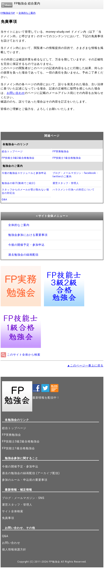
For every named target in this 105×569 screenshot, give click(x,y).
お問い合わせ (16, 93)
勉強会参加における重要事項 (28, 235)
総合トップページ (12, 151)
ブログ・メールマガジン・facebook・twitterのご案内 (76, 175)
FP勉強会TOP (8, 13)
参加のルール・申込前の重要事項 (24, 480)
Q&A (4, 199)
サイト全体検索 (12, 511)
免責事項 (8, 518)
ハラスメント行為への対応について (74, 189)
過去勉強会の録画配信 (23, 254)
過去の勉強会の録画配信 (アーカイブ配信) (31, 473)
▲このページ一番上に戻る (85, 365)
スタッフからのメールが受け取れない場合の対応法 (25, 191)
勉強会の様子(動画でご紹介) (18, 183)
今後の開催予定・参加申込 (26, 245)
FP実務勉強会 (61, 151)
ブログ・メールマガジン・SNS (23, 498)
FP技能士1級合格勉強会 (67, 157)
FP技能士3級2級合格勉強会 (18, 157)
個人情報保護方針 (14, 549)
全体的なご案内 (27, 13)
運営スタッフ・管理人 (66, 183)
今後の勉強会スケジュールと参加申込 (24, 173)
